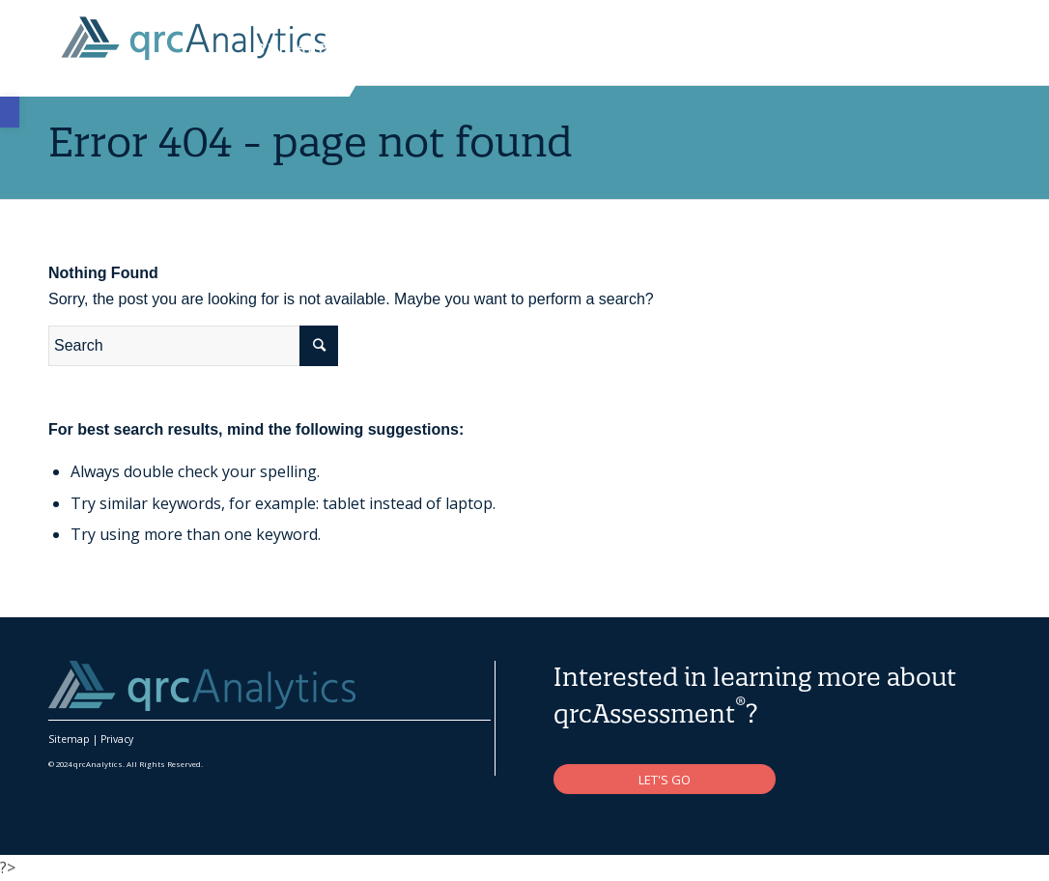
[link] (9, 112)
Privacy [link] (116, 739)
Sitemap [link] (69, 739)
